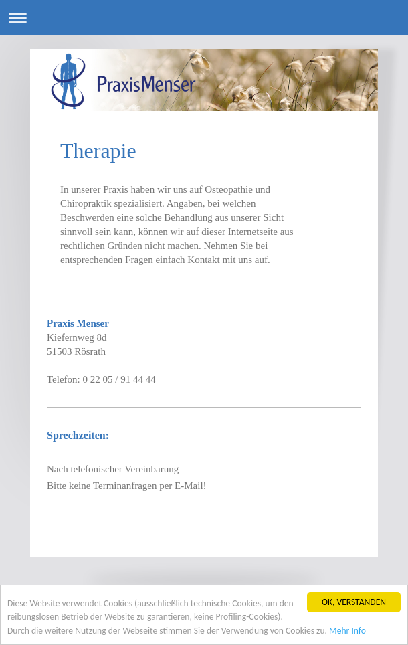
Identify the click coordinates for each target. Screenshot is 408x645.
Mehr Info (347, 630)
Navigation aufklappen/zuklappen (204, 17)
